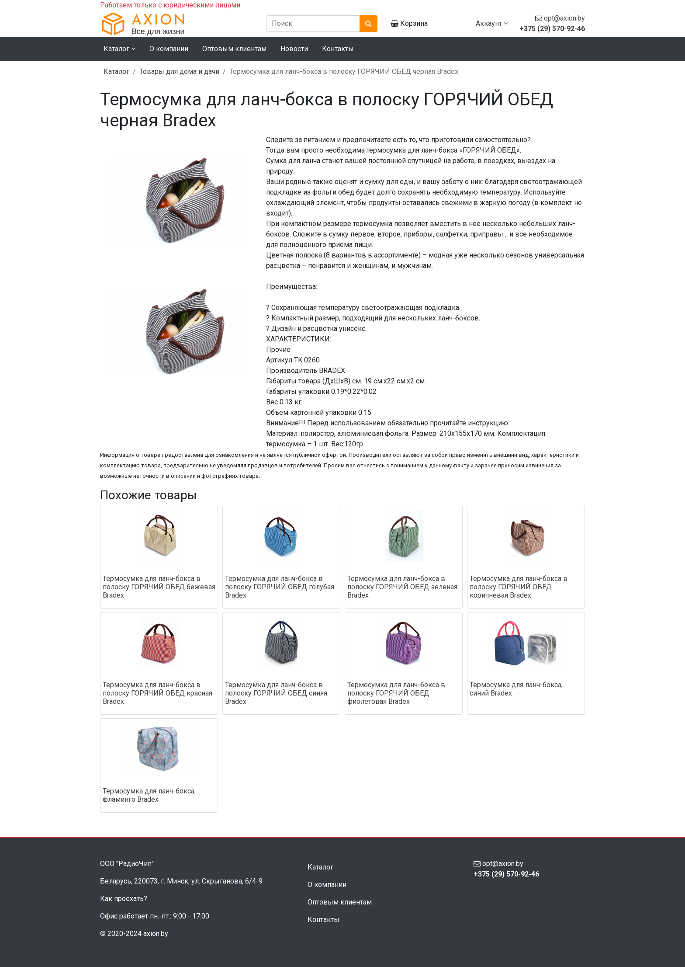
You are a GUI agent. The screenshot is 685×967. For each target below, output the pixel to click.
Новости (294, 49)
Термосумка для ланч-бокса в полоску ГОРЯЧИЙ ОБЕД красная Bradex (157, 693)
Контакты (338, 49)
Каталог (116, 71)
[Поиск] (313, 23)
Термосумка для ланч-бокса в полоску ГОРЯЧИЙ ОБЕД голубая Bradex (279, 586)
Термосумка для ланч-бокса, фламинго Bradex (149, 795)
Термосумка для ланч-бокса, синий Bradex (516, 689)
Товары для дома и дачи (179, 71)
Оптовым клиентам (234, 49)
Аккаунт (492, 23)
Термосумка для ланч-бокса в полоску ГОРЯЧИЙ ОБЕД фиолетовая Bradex (396, 693)
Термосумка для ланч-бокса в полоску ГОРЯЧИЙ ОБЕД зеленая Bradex (402, 586)
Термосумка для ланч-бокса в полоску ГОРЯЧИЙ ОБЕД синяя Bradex (276, 693)
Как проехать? (123, 898)
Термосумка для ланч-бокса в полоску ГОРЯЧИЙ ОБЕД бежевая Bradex (159, 586)
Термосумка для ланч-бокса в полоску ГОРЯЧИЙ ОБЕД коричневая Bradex (518, 586)
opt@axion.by (564, 18)
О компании (168, 49)
